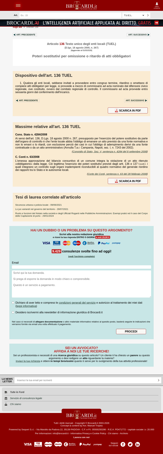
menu (18, 5)
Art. (25, 35)
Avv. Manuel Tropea (93, 425)
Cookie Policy (99, 433)
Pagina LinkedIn (137, 443)
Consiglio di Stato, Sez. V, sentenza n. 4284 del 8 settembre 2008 (110, 151)
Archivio (124, 433)
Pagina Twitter (130, 443)
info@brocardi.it (61, 433)
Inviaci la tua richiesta (28, 361)
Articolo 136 (32, 27)
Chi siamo (113, 433)
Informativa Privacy (80, 433)
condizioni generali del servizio (77, 302)
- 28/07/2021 (41, 209)
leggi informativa (26, 306)
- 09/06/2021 (38, 205)
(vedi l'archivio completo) (81, 256)
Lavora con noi (82, 437)
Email (15, 262)
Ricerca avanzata (154, 15)
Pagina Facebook (123, 443)
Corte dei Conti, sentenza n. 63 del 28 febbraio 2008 (117, 173)
